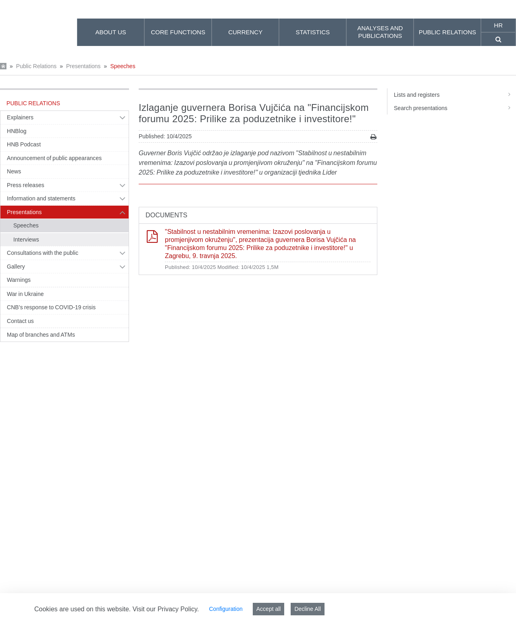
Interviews (26, 239)
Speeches (122, 66)
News (14, 171)
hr (498, 25)
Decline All (307, 609)
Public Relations (36, 66)
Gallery (16, 266)
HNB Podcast (24, 144)
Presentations (83, 66)
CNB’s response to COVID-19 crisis (51, 307)
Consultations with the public (42, 253)
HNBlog (17, 131)
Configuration (225, 609)
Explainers (20, 117)
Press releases (25, 185)
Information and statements (41, 198)
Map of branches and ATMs (41, 334)
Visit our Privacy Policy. (166, 609)
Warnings (19, 280)
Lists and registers (455, 95)
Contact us (20, 321)
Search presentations (455, 108)
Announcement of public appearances (54, 158)
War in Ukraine (25, 294)
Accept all (268, 609)
